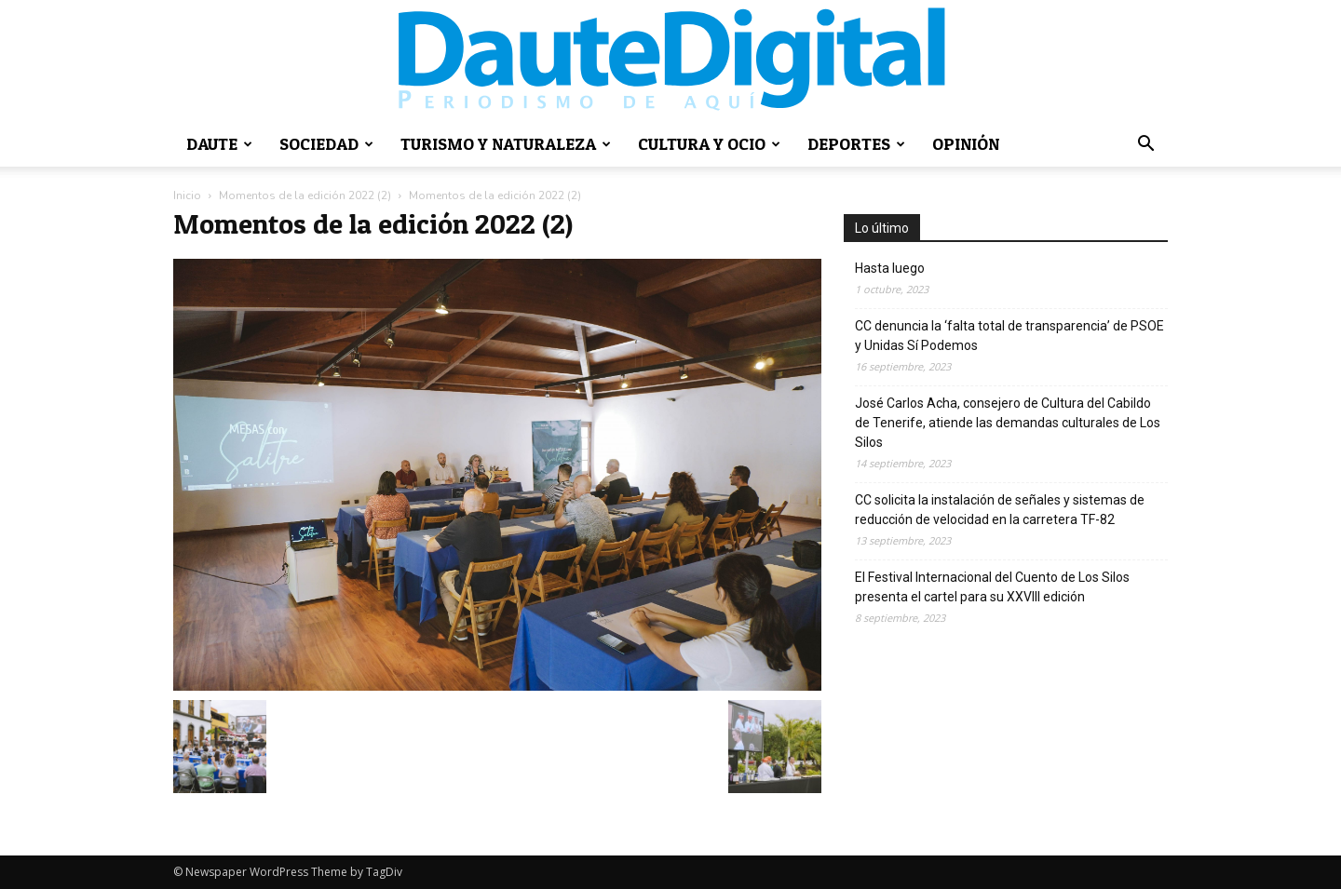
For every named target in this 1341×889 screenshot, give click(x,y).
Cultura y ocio (709, 144)
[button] (1145, 146)
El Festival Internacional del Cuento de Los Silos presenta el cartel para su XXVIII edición (992, 587)
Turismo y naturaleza (505, 144)
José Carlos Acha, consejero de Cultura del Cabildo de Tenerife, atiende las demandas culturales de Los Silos (1007, 423)
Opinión (965, 144)
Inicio (187, 195)
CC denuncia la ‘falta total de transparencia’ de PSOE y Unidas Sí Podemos (1009, 335)
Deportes (856, 144)
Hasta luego (890, 268)
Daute (219, 144)
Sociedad (326, 144)
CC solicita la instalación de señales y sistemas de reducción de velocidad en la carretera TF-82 (1000, 509)
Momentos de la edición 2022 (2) (305, 195)
